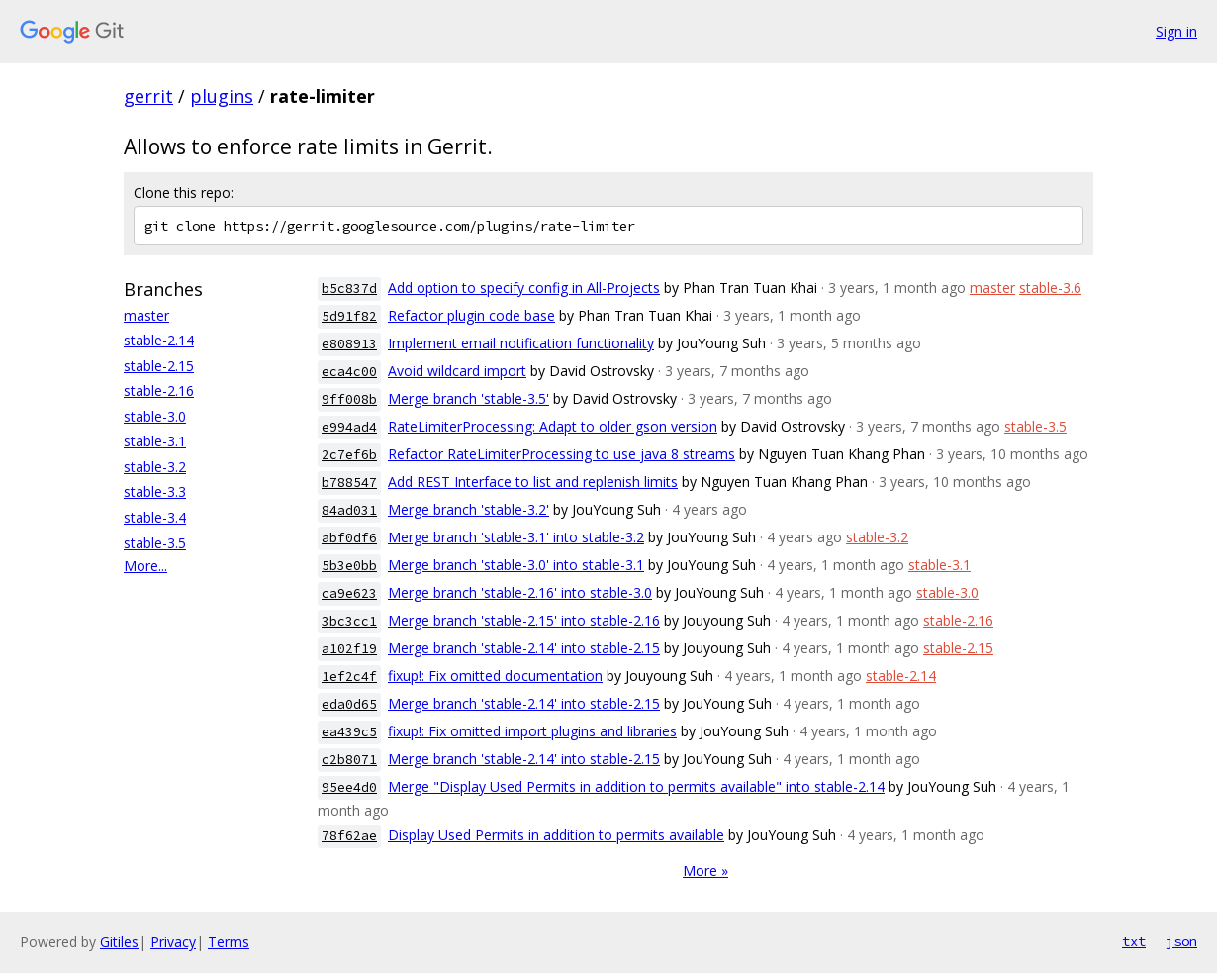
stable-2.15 (159, 365)
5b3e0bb (349, 565)
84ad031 (349, 510)
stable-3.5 (155, 543)
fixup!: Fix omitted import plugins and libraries (532, 731)
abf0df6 (349, 538)
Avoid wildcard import (457, 370)
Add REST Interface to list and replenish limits (533, 481)
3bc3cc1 (349, 621)
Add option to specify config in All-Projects (524, 287)
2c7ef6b (349, 454)
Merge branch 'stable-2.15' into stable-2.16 (524, 620)
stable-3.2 (155, 466)
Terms (228, 941)
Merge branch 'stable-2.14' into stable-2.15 (524, 647)
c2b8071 (349, 759)
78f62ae (349, 835)
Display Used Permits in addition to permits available (556, 835)
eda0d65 (349, 704)
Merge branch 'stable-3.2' (468, 509)
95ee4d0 (349, 787)
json (1181, 941)
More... (145, 565)
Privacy (173, 941)
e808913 (349, 344)
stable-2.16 (159, 390)
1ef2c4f (349, 676)
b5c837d (349, 288)
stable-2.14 (159, 340)
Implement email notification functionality (521, 343)
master (146, 315)
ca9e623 (349, 593)
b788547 (349, 482)
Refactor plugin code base (471, 315)
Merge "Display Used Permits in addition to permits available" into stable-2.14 (636, 786)
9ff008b (349, 399)
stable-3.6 (1050, 287)
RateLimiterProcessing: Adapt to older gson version (552, 426)
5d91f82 (349, 316)
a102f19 (349, 648)
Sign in (1176, 31)
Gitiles (119, 941)
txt (1134, 941)
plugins (221, 96)
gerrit (148, 96)
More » (705, 870)
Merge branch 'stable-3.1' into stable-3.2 (516, 537)
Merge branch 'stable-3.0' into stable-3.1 (516, 564)
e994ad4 (349, 427)
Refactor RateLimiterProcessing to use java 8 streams (561, 453)
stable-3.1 (155, 441)
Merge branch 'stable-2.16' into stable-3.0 (520, 592)
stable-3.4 (155, 517)
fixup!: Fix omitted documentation (495, 675)
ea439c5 (349, 732)
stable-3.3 (155, 491)
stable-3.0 (155, 416)
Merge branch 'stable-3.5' (468, 398)
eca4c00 (349, 371)
